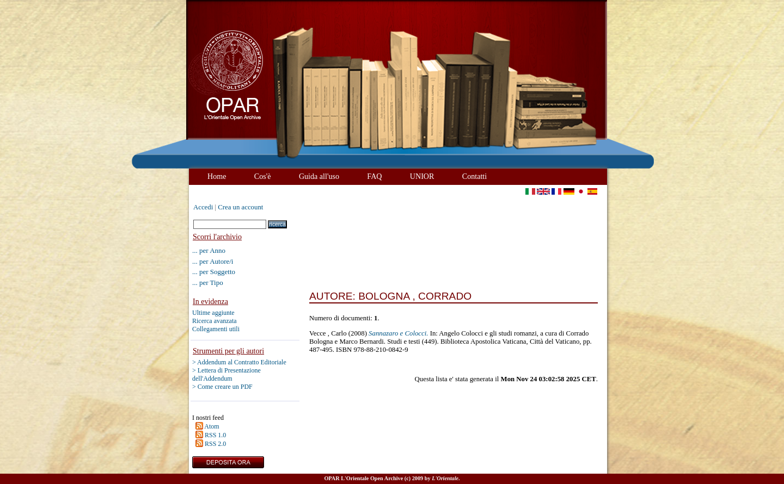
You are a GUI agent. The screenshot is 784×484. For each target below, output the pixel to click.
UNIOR (422, 176)
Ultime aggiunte (213, 313)
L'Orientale (445, 478)
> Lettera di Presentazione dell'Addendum (226, 374)
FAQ (374, 176)
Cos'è (262, 176)
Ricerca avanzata (214, 321)
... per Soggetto (213, 272)
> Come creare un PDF (222, 386)
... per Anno (208, 250)
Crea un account (240, 207)
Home (216, 176)
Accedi (203, 207)
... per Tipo (207, 282)
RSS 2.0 (215, 444)
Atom (211, 426)
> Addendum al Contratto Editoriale (239, 362)
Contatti (474, 176)
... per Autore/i (212, 261)
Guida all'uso (319, 176)
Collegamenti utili (216, 329)
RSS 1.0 (215, 435)
